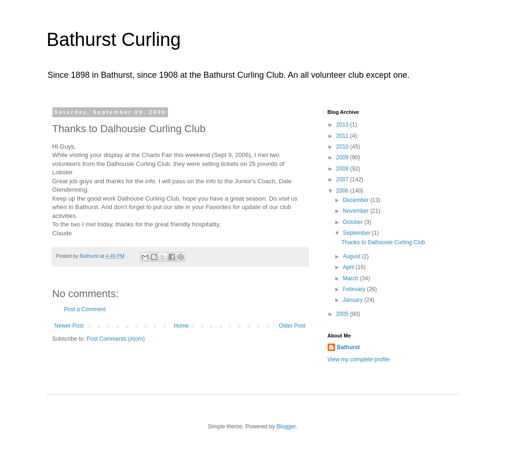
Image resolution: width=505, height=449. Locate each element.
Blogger (286, 426)
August (352, 256)
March (351, 278)
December (356, 200)
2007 (343, 179)
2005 (343, 314)
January (353, 300)
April (349, 267)
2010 (343, 146)
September (357, 233)
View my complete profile (359, 359)
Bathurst (348, 347)
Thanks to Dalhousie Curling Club (383, 242)
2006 (343, 190)
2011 (343, 136)
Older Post (292, 325)
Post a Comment (85, 309)
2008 (343, 168)
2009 (343, 157)
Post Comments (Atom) (116, 339)
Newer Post (69, 325)
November (356, 211)
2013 (343, 124)
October (353, 222)
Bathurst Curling (114, 39)
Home (181, 325)
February (354, 289)
